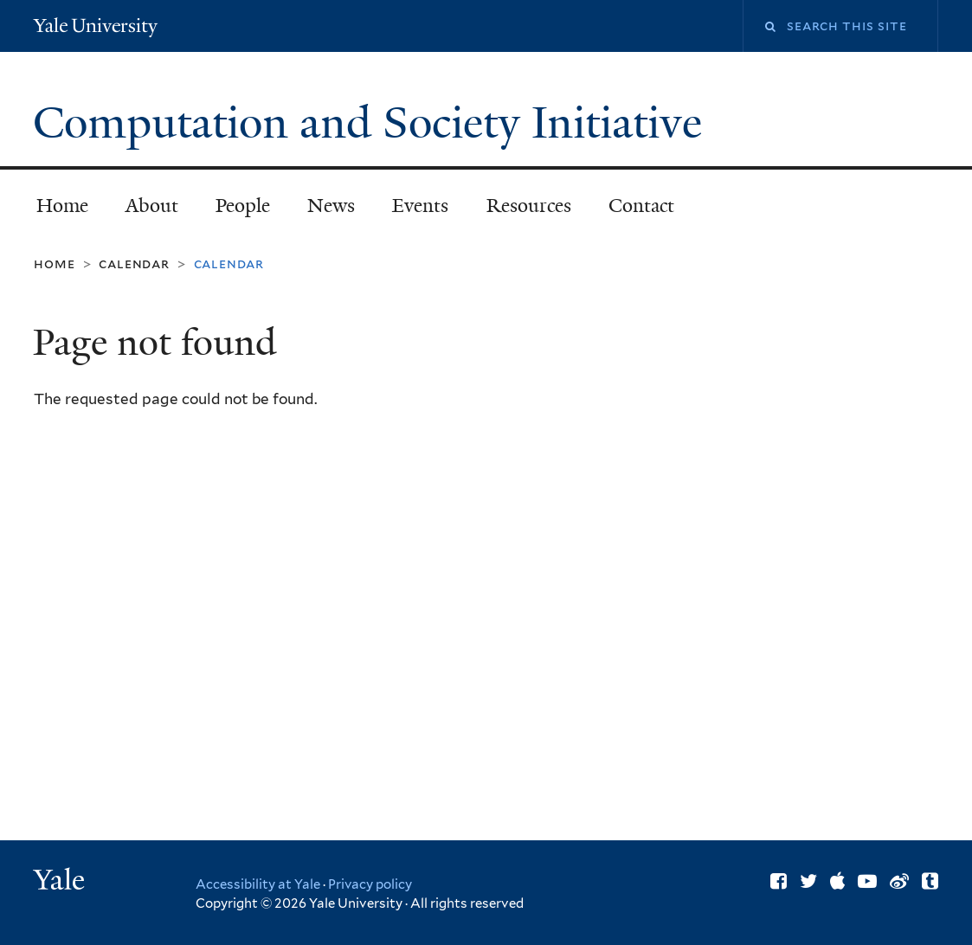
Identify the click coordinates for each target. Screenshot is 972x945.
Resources (528, 205)
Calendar (134, 263)
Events (420, 205)
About (152, 205)
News (331, 205)
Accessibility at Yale (258, 884)
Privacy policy (370, 884)
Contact (641, 205)
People (243, 205)
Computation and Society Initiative (373, 122)
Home (62, 205)
